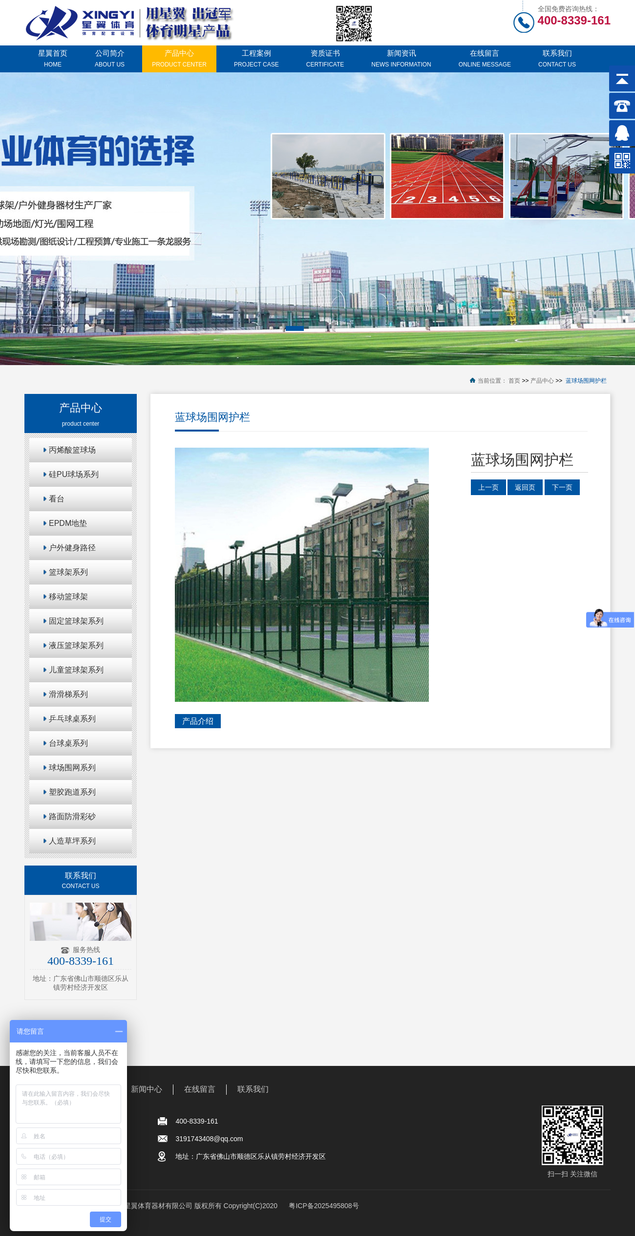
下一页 (562, 487)
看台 (56, 499)
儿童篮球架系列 (76, 670)
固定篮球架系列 (76, 621)
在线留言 (199, 1089)
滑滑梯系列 (68, 694)
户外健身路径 (72, 547)
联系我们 (253, 1089)
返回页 (525, 487)
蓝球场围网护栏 (586, 380)
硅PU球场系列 (74, 474)
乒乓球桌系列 (72, 719)
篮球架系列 (68, 572)
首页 (514, 380)
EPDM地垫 (68, 523)
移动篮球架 (68, 596)
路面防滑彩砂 (72, 816)
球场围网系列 (72, 767)
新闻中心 (146, 1089)
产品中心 (542, 380)
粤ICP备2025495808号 (324, 1206)
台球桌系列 (68, 743)
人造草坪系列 (72, 841)
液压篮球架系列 (76, 645)
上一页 (488, 487)
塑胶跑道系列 (72, 792)
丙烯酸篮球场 (72, 450)
